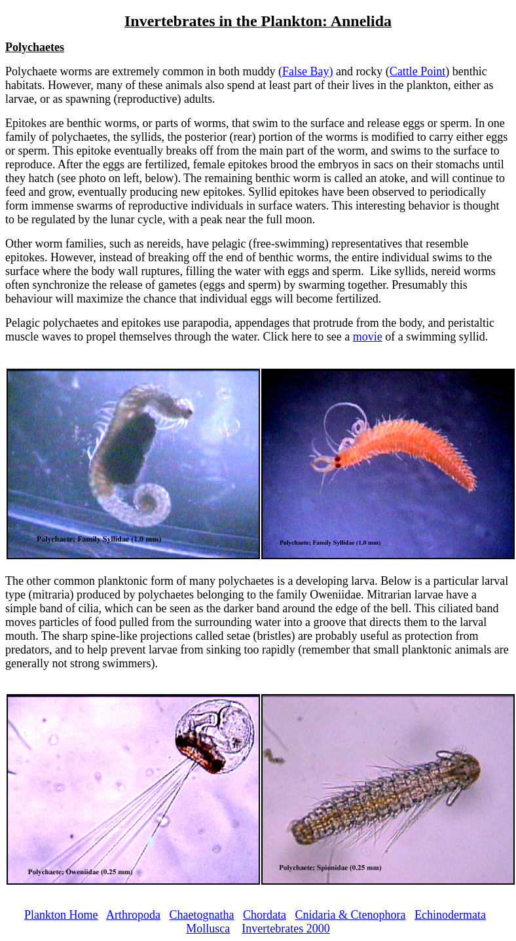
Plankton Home (61, 914)
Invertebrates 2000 (285, 928)
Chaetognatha (202, 914)
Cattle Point (418, 71)
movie (367, 336)
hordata (268, 914)
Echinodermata (450, 914)
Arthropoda (133, 914)
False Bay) (307, 71)
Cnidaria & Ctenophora (350, 914)
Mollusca (208, 928)
